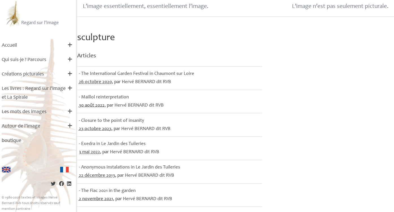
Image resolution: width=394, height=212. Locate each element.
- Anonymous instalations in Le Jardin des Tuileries (129, 167)
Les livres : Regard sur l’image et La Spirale (34, 93)
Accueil (9, 45)
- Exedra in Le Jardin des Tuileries (112, 144)
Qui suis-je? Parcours (24, 59)
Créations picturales (23, 74)
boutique (11, 140)
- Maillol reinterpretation (104, 97)
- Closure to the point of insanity (111, 120)
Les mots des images (24, 111)
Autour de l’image (21, 126)
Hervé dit (146, 82)
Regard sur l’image (32, 13)
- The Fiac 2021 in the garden (107, 191)
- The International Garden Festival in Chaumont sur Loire (136, 74)
